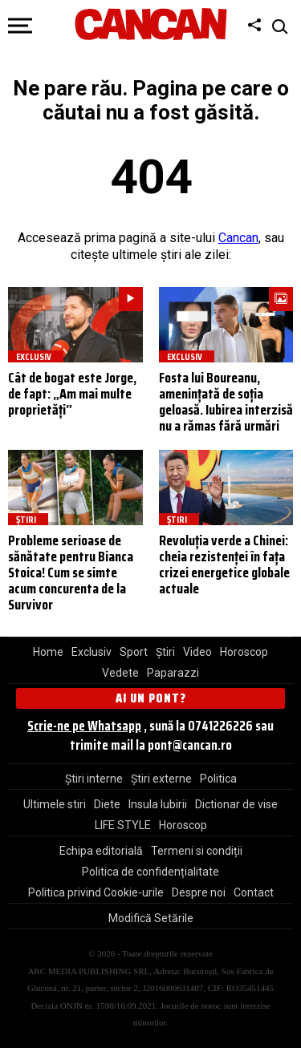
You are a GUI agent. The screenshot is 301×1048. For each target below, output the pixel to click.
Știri (165, 651)
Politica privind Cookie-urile (96, 892)
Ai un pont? (151, 698)
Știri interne (94, 778)
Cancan (238, 237)
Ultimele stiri (54, 804)
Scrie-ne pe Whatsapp (84, 725)
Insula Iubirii (157, 804)
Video (197, 651)
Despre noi (199, 892)
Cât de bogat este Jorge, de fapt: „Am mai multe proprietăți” (72, 393)
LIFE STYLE (123, 825)
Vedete (120, 672)
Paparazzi (173, 672)
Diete (107, 804)
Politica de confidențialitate (150, 871)
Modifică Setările (150, 918)
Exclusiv (91, 651)
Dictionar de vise (236, 804)
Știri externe (161, 778)
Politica (218, 778)
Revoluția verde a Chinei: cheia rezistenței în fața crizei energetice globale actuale (224, 564)
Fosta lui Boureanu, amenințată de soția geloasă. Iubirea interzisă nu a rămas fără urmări (226, 401)
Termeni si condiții (196, 850)
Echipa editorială (101, 850)
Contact (254, 892)
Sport (134, 651)
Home (48, 651)
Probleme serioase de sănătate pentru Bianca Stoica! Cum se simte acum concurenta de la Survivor (70, 572)
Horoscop (244, 651)
